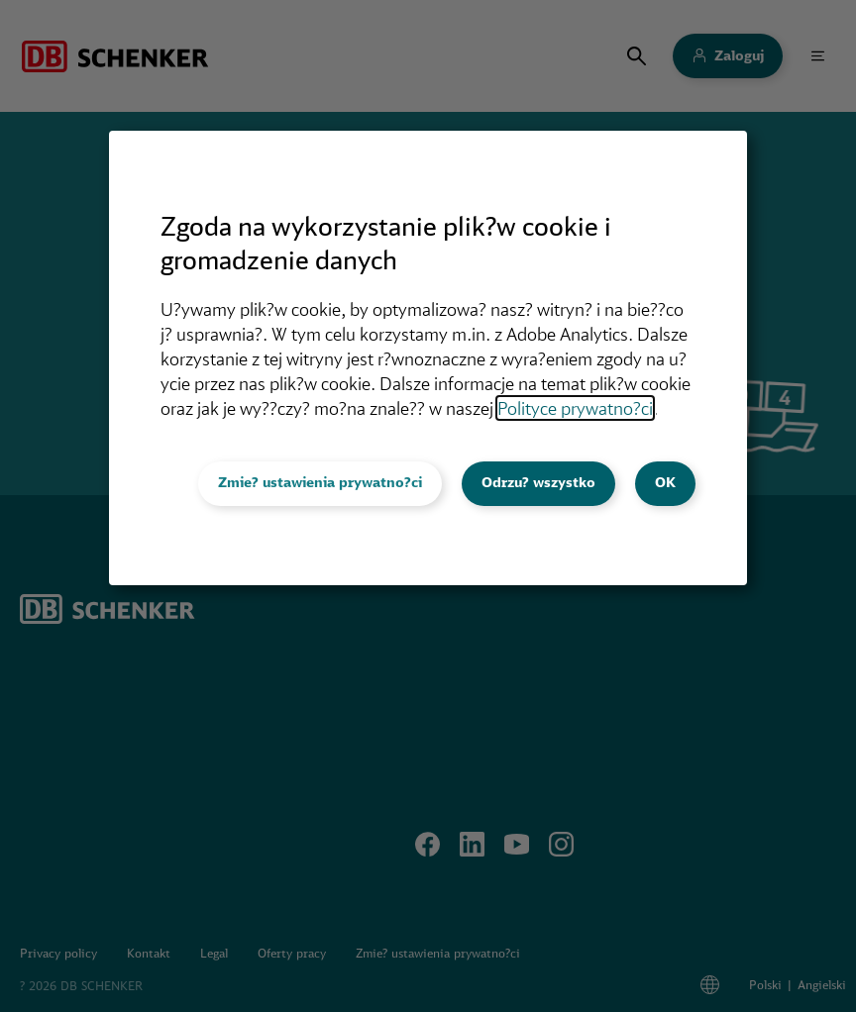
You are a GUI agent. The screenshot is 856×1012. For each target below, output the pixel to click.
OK (665, 482)
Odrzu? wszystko (538, 482)
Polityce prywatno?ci (575, 408)
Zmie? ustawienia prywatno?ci (320, 482)
